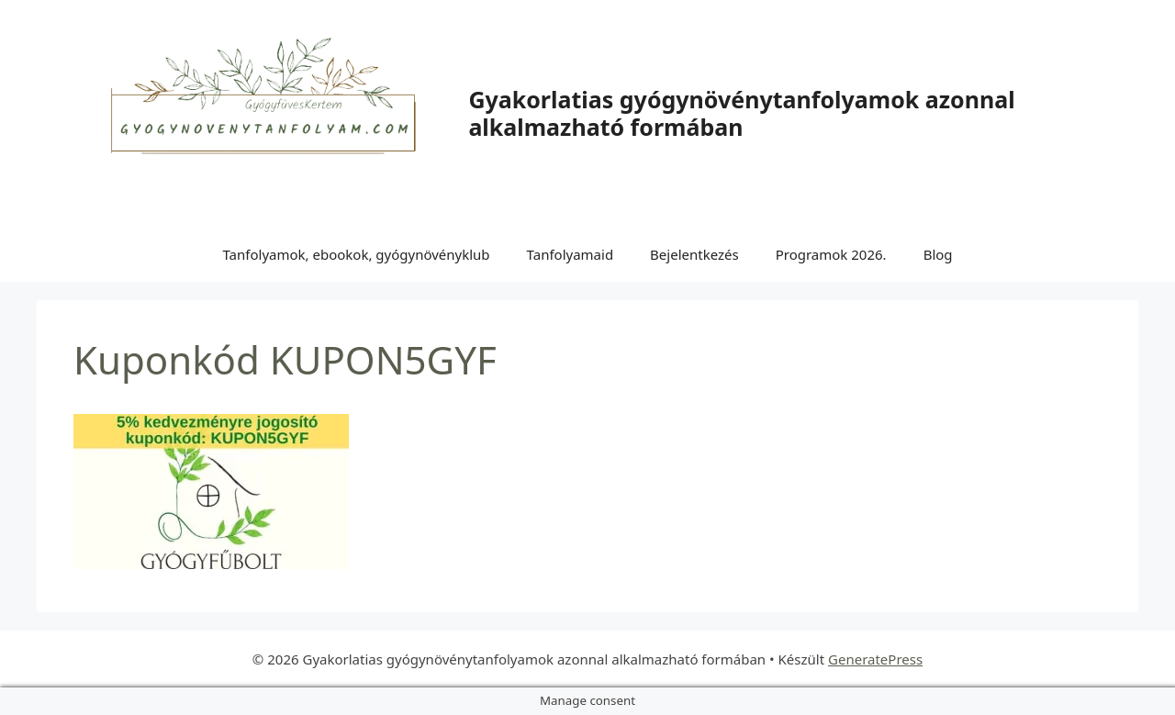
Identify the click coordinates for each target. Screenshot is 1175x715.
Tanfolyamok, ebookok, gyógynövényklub (355, 254)
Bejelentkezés (694, 254)
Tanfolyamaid (570, 254)
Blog (938, 254)
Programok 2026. (831, 254)
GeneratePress (875, 659)
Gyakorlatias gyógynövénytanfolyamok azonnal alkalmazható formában (741, 113)
